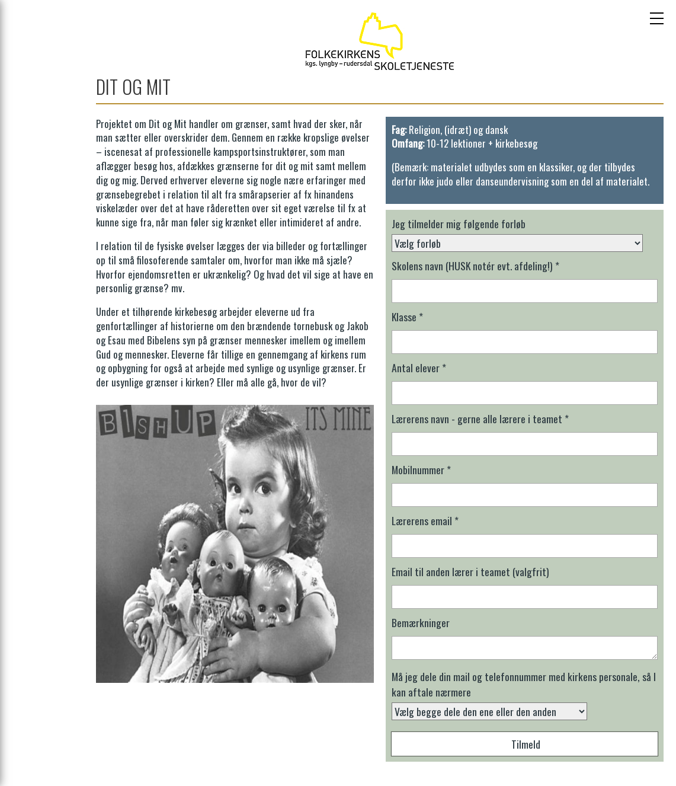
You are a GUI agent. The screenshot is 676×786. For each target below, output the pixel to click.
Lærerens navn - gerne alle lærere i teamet (480, 418)
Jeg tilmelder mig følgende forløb (459, 223)
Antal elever (419, 367)
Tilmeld (525, 744)
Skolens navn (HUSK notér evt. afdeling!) (475, 265)
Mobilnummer (421, 469)
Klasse (407, 316)
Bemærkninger (421, 622)
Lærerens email (425, 520)
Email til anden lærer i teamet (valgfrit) (470, 571)
